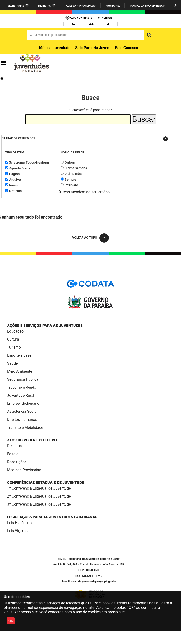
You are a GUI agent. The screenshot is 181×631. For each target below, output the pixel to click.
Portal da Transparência (147, 5)
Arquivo (15, 179)
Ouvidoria (113, 5)
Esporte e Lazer (20, 355)
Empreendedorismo (23, 403)
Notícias (15, 191)
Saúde (12, 363)
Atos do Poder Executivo (32, 440)
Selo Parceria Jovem (93, 47)
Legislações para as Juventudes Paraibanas (52, 517)
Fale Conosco (126, 47)
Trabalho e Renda (21, 387)
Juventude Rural (20, 395)
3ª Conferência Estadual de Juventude (39, 504)
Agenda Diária (19, 168)
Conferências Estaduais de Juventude (45, 482)
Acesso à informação (81, 5)
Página (14, 174)
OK (10, 621)
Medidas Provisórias (24, 470)
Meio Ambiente (19, 371)
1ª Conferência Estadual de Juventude (39, 488)
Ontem (70, 162)
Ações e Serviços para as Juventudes (45, 325)
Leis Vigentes (18, 530)
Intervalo (71, 185)
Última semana (76, 168)
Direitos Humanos (22, 419)
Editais (12, 454)
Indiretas (44, 5)
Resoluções (16, 462)
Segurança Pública (22, 379)
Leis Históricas (19, 522)
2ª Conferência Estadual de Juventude (39, 496)
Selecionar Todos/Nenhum (29, 162)
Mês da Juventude (54, 47)
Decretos (14, 446)
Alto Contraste (81, 17)
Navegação (3, 63)
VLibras (107, 17)
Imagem (15, 185)
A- (73, 24)
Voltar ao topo (84, 237)
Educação (15, 331)
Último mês (73, 174)
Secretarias (16, 5)
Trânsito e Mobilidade (25, 427)
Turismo (14, 347)
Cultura (13, 339)
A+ (91, 24)
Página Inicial (2, 78)
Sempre (70, 179)
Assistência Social (22, 411)
